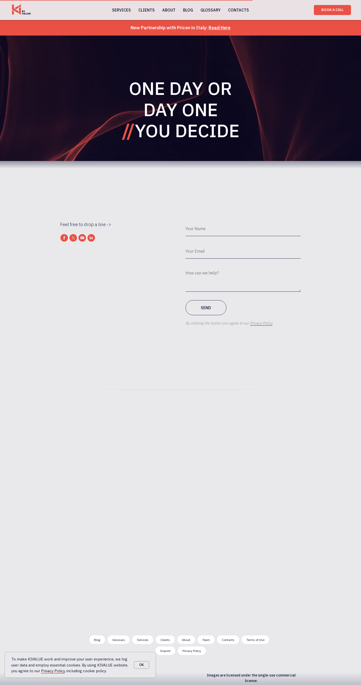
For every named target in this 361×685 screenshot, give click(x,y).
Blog (97, 640)
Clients (165, 640)
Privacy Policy (53, 670)
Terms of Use (255, 640)
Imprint (165, 651)
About (186, 640)
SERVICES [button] (121, 10)
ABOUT (168, 10)
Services (142, 640)
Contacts (228, 640)
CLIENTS (146, 10)
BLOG (188, 10)
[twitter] (73, 238)
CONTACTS (238, 10)
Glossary (118, 640)
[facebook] (64, 238)
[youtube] (82, 238)
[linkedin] (91, 238)
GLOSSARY (211, 10)
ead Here (221, 28)
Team (206, 640)
